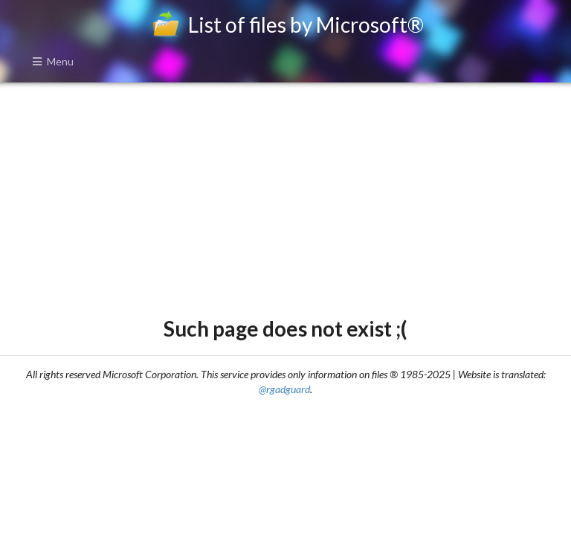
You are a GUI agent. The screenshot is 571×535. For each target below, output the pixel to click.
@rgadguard (284, 389)
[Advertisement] (285, 198)
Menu (52, 61)
